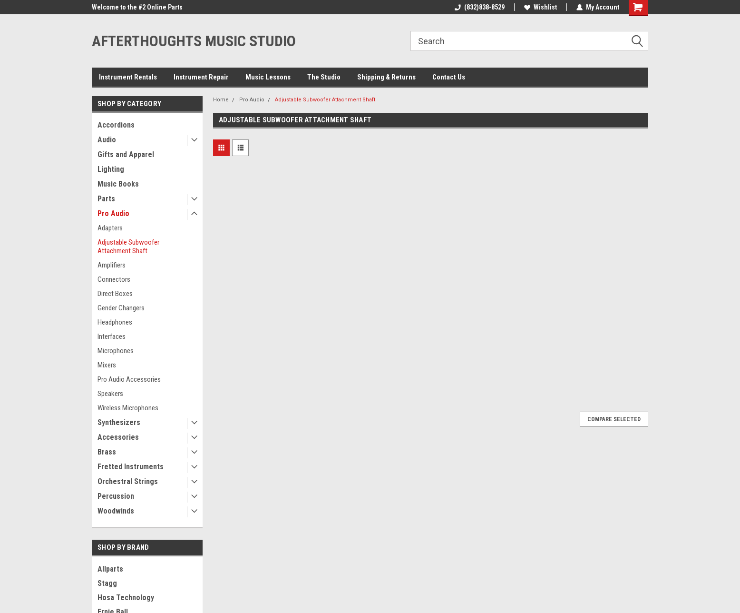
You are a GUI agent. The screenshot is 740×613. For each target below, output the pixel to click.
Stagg (107, 583)
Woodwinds (115, 510)
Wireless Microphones (127, 408)
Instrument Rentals (128, 77)
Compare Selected (614, 419)
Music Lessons (268, 77)
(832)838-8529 (480, 7)
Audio (106, 139)
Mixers (106, 365)
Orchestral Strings (127, 481)
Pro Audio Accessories (129, 379)
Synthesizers (118, 422)
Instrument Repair (201, 77)
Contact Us (448, 77)
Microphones (115, 350)
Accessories (118, 437)
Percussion (115, 496)
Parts (106, 198)
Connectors (113, 279)
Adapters (110, 228)
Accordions (116, 124)
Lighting (110, 169)
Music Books (118, 183)
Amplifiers (111, 265)
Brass (106, 451)
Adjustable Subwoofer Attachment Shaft (128, 246)
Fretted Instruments (130, 466)
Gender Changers (121, 308)
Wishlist (540, 7)
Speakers (110, 393)
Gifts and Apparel (125, 154)
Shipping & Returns (386, 77)
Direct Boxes (115, 293)
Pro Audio (113, 213)
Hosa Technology (125, 597)
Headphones (114, 322)
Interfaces (111, 336)
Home (221, 100)
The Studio (324, 77)
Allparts (110, 568)
